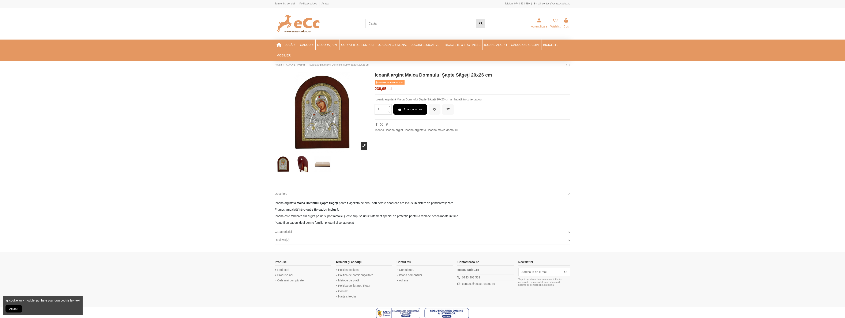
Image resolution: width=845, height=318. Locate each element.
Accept (13, 308)
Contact (343, 291)
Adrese (403, 280)
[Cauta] (480, 23)
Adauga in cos (410, 109)
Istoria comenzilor (410, 275)
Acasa (325, 3)
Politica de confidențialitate (355, 275)
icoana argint (394, 130)
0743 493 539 (522, 3)
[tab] (422, 194)
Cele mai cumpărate (290, 280)
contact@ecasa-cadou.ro (556, 3)
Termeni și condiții (285, 3)
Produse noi (285, 275)
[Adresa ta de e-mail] (540, 272)
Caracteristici (422, 232)
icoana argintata (415, 130)
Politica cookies (309, 3)
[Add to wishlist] (434, 109)
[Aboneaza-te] (565, 272)
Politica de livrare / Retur (354, 285)
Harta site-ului (347, 296)
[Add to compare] (448, 109)
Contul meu (406, 269)
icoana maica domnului (443, 130)
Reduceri (283, 269)
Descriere (422, 194)
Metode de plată (348, 280)
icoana (379, 130)
